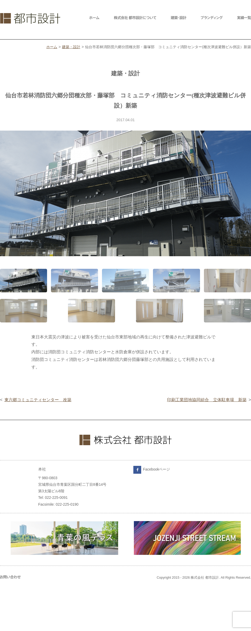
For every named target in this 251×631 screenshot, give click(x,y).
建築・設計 (71, 47)
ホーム (51, 47)
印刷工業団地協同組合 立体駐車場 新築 (207, 400)
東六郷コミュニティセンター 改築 (37, 400)
